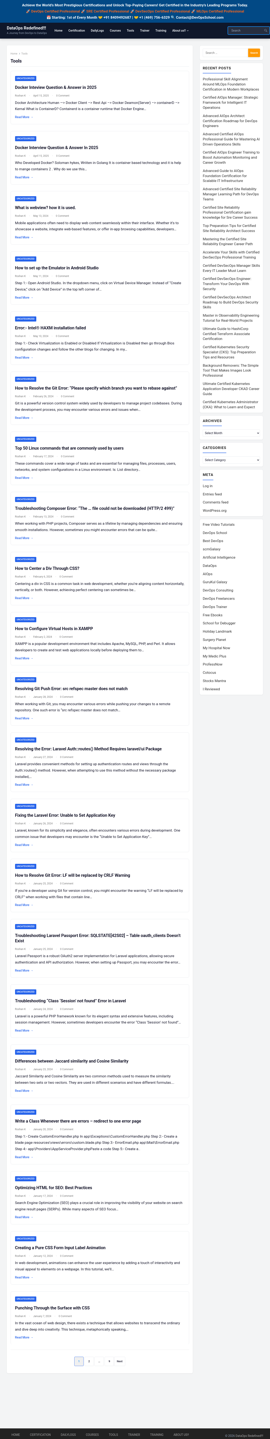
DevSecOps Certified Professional (162, 11)
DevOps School (215, 533)
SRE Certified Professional (107, 11)
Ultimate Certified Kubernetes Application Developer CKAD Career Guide (231, 389)
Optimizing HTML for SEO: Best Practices (55, 1210)
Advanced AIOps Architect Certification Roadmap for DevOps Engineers (230, 121)
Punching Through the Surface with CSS (54, 1331)
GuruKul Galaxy (215, 583)
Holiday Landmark (217, 632)
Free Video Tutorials (219, 525)
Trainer (134, 1434)
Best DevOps (213, 542)
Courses (92, 1434)
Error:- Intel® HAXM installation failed (52, 332)
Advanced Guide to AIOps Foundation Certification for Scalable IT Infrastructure (225, 176)
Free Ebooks (212, 616)
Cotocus (209, 673)
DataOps (210, 566)
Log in (207, 487)
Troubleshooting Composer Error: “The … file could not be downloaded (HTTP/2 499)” (97, 513)
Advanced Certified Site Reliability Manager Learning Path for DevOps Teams (231, 194)
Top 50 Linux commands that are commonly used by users (71, 453)
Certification (40, 1434)
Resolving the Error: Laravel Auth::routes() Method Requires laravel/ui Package (90, 756)
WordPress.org (214, 511)
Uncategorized (28, 81)
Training (156, 1434)
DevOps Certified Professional (55, 11)
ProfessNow (212, 665)
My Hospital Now (216, 649)
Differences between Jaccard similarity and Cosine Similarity (74, 1083)
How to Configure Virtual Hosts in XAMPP (56, 635)
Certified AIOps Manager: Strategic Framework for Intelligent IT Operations (230, 102)
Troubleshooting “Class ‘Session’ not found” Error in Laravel (72, 1016)
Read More (26, 119)
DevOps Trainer (215, 608)
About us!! (181, 1434)
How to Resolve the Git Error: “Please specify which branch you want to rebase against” (98, 392)
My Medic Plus (214, 657)
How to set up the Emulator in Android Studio (59, 271)
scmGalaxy (211, 550)
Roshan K (22, 98)
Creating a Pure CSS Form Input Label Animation (62, 1271)
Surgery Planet (214, 640)
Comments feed (215, 503)
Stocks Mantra (214, 682)
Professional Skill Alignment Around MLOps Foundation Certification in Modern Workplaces (231, 84)
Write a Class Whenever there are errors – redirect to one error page (80, 1143)
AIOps (207, 575)
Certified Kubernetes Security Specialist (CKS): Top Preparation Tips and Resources (229, 352)
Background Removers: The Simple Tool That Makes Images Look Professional (231, 371)
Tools (113, 1434)
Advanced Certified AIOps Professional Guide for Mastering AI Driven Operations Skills (231, 139)
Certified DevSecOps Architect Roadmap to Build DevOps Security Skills (230, 302)
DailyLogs (68, 1434)
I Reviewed (211, 690)
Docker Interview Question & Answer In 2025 (58, 150)
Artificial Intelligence (219, 558)
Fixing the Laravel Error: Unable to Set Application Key (67, 822)
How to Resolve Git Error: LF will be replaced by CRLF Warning (74, 883)
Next (120, 1385)
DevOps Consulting (218, 591)
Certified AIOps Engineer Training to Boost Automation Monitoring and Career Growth (231, 157)
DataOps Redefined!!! (26, 28)
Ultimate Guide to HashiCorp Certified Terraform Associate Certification (226, 334)
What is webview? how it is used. (47, 211)
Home (16, 56)
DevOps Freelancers (219, 599)
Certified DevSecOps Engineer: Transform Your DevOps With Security (227, 284)
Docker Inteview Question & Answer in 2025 (58, 90)
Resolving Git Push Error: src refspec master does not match (73, 695)
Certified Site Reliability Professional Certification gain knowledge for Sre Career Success (230, 213)
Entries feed (212, 495)
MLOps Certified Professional (220, 11)
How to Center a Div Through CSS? (49, 574)
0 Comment (65, 98)
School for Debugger (219, 624)
